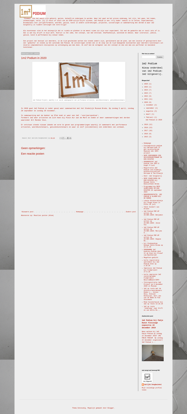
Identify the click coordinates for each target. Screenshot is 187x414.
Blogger (111, 408)
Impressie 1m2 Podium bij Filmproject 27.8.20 (153, 270)
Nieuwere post (28, 212)
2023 (146, 93)
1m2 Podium (149, 63)
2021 (146, 99)
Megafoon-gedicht (151, 258)
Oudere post (131, 212)
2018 (146, 128)
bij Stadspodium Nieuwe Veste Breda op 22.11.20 (153, 245)
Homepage (79, 212)
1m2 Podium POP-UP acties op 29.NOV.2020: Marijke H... (153, 230)
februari (150, 117)
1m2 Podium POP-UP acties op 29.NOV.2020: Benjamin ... (153, 214)
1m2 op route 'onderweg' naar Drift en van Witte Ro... (153, 308)
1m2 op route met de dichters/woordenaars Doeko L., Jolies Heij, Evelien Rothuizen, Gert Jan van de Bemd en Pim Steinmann (153, 294)
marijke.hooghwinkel (153, 385)
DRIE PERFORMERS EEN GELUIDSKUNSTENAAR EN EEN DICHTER (153, 157)
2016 (146, 134)
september (150, 108)
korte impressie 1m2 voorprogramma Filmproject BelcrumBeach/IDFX (152, 277)
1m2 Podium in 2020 (154, 120)
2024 (146, 90)
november (150, 105)
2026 (146, 84)
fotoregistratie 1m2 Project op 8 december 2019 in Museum (153, 284)
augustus (150, 111)
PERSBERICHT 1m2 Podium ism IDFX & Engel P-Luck (151, 163)
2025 (146, 87)
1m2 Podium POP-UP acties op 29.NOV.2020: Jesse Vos (152, 222)
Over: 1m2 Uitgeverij (153, 176)
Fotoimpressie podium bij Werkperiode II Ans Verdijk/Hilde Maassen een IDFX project (153, 149)
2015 (146, 137)
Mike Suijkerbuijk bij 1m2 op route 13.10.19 (153, 303)
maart (148, 114)
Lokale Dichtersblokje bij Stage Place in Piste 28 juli (153, 202)
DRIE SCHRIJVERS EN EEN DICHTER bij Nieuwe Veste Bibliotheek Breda (152, 181)
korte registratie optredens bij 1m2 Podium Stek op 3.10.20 (151, 263)
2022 (146, 96)
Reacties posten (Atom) (44, 215)
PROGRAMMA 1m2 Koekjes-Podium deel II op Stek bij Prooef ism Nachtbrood (153, 252)
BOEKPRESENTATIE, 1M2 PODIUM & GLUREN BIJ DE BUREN (153, 196)
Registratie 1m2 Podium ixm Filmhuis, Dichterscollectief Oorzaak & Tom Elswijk (153, 170)
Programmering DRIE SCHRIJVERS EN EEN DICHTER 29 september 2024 (153, 189)
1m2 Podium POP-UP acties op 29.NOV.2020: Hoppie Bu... (152, 238)
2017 (146, 131)
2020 (146, 102)
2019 (146, 124)
